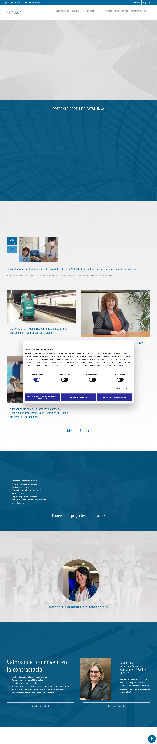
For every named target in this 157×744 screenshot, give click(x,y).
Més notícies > (78, 431)
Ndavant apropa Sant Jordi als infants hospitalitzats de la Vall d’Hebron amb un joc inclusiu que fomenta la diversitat (72, 269)
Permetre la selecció (78, 397)
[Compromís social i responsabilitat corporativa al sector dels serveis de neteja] (79, 560)
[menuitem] (147, 2)
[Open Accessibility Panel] (152, 739)
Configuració (121, 389)
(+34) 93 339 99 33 (14, 2)
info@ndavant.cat (33, 2)
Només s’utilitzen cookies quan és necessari (42, 397)
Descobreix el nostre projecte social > (78, 607)
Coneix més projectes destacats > (78, 515)
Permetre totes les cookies (114, 397)
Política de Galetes (114, 365)
